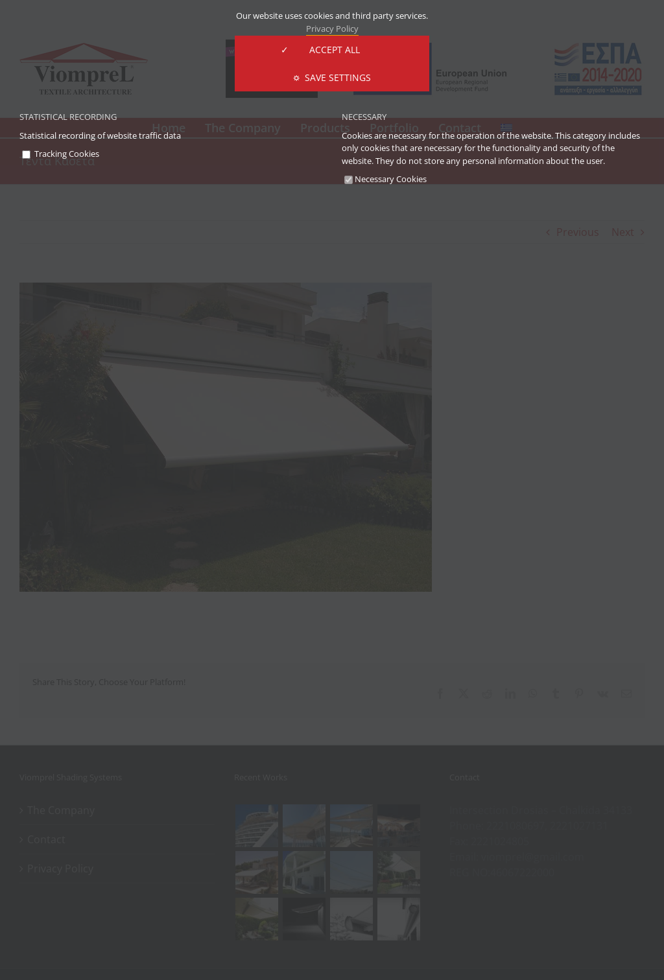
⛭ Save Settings (332, 77)
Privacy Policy (332, 28)
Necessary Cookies (385, 179)
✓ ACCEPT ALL (332, 49)
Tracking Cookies (60, 153)
